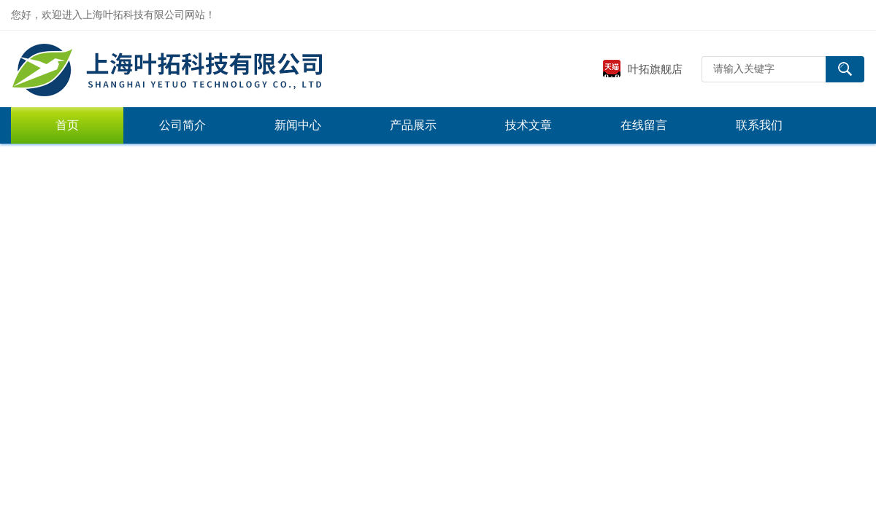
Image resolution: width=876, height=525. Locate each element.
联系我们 (759, 125)
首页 (67, 125)
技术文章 (528, 125)
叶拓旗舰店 (642, 69)
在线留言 (643, 125)
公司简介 (182, 125)
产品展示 (413, 125)
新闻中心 (297, 125)
